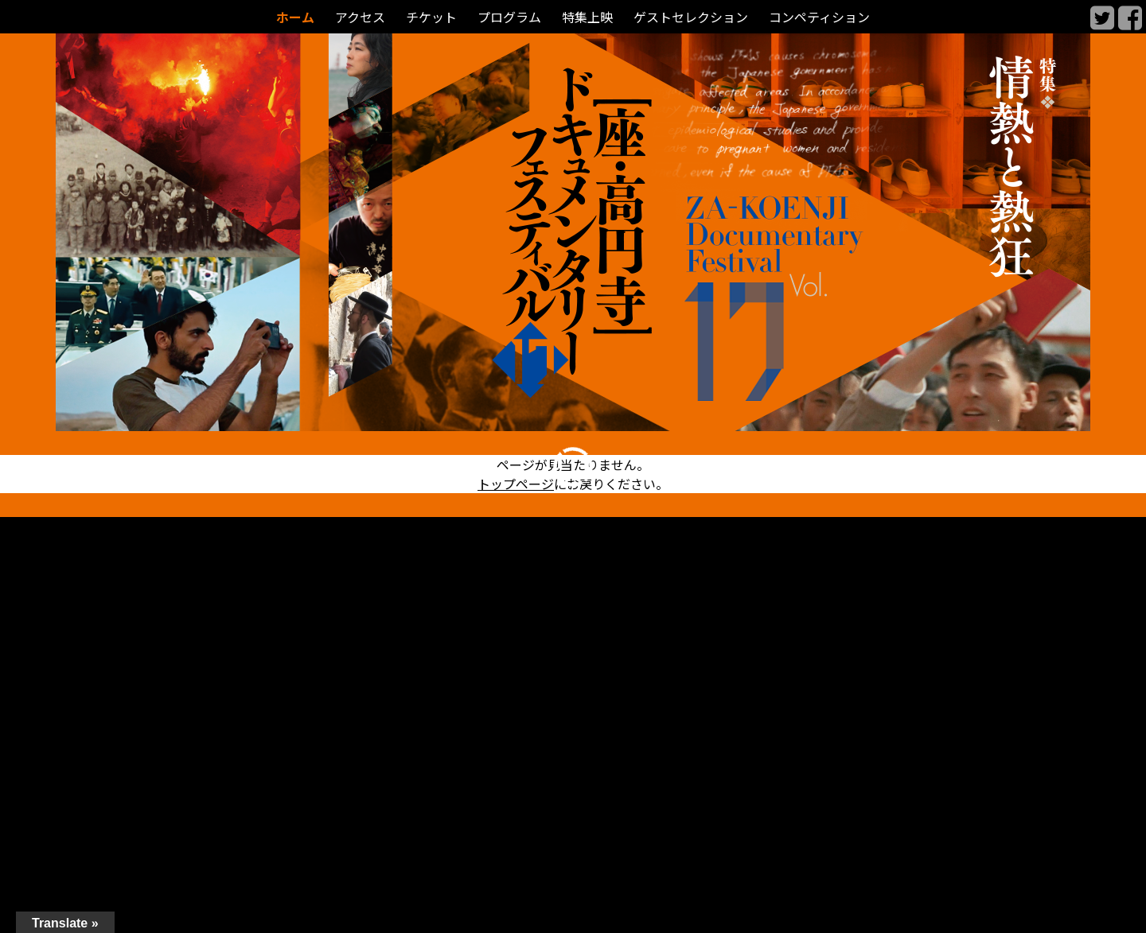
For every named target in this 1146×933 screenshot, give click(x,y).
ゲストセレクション (690, 17)
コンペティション (819, 17)
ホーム (295, 17)
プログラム (509, 17)
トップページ (515, 483)
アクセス (360, 17)
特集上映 (587, 17)
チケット (431, 17)
